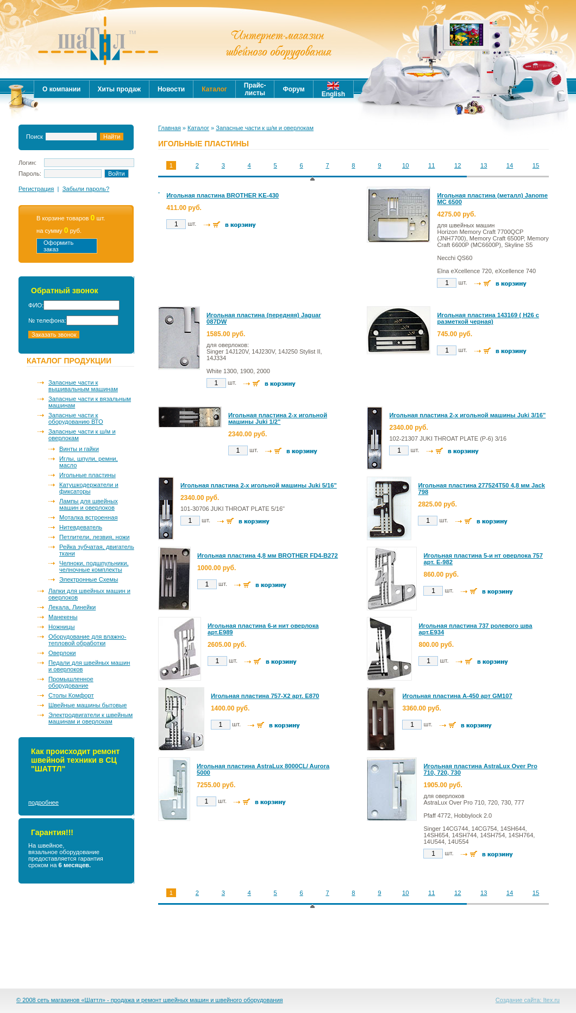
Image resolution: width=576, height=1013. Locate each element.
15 (536, 165)
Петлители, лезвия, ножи (94, 537)
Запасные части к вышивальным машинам (83, 385)
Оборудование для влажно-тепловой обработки (87, 639)
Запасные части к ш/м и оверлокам (82, 434)
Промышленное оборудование (70, 682)
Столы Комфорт (71, 695)
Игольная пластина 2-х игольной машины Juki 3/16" (467, 415)
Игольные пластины (87, 475)
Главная (169, 128)
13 (483, 165)
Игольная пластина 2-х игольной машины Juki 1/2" (277, 418)
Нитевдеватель (80, 527)
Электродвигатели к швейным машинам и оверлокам (90, 718)
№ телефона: (47, 320)
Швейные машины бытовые (87, 705)
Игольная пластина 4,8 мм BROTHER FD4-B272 (267, 555)
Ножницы (61, 626)
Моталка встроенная (88, 517)
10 (405, 165)
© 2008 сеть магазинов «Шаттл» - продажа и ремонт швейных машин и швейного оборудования (149, 1000)
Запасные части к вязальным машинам (89, 402)
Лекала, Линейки (72, 607)
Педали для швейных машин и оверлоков (89, 665)
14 (509, 165)
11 (431, 165)
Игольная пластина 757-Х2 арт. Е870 (265, 696)
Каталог (198, 128)
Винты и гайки (79, 449)
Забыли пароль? (85, 189)
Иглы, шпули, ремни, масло (88, 461)
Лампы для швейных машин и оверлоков (88, 504)
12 (457, 165)
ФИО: (35, 305)
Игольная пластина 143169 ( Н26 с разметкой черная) (488, 318)
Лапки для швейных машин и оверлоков (89, 594)
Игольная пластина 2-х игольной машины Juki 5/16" (258, 485)
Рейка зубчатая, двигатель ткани (96, 550)
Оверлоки (62, 653)
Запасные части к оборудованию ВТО (75, 418)
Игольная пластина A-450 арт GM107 (457, 696)
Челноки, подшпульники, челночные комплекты (94, 566)
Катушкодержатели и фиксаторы (88, 488)
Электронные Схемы (88, 579)
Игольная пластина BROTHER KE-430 (222, 195)
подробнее (43, 802)
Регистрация (36, 189)
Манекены (63, 617)
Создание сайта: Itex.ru (528, 1000)
